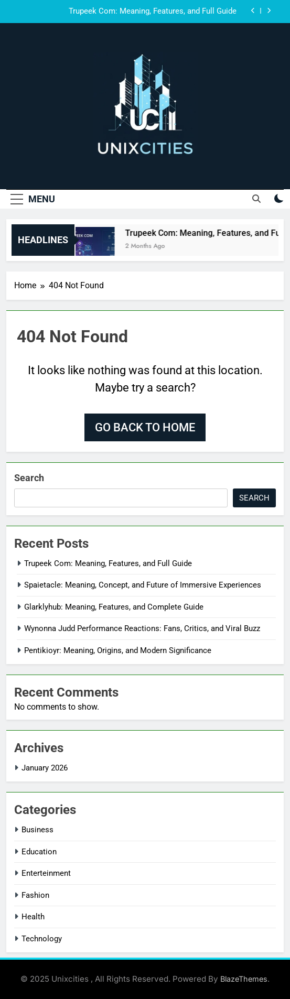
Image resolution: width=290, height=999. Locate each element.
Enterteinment (46, 873)
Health (33, 916)
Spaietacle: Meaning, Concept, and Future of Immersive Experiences (142, 585)
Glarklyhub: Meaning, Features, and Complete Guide (113, 607)
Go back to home (145, 427)
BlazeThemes (243, 978)
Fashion (35, 895)
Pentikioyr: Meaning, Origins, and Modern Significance (117, 650)
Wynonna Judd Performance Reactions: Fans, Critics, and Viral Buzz (142, 628)
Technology (42, 938)
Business (37, 829)
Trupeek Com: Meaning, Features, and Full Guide (153, 11)
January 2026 (45, 768)
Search (29, 477)
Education (39, 851)
